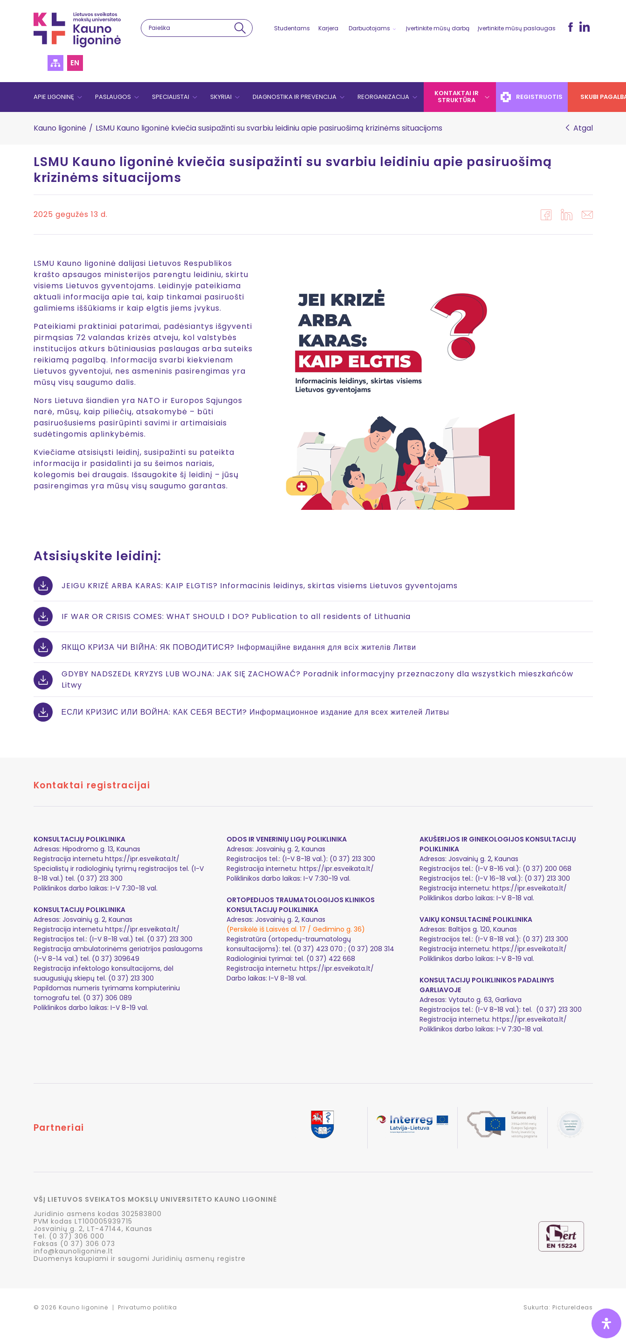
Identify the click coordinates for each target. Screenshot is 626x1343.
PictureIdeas (572, 1307)
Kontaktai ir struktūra (456, 96)
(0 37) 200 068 (547, 868)
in (566, 214)
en (74, 63)
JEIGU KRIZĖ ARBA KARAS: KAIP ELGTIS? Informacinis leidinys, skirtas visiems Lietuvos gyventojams (260, 585)
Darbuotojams (369, 28)
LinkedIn (584, 26)
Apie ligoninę (54, 96)
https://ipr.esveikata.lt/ (142, 858)
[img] (606, 1323)
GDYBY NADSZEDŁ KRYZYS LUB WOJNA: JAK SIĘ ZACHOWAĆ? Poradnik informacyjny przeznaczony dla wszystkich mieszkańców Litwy (317, 679)
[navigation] (313, 97)
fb (570, 27)
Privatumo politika (147, 1307)
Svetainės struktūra (55, 63)
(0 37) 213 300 (547, 878)
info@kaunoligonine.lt (73, 1251)
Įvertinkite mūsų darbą (437, 28)
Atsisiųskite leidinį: (97, 556)
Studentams (292, 28)
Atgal (583, 128)
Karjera (328, 28)
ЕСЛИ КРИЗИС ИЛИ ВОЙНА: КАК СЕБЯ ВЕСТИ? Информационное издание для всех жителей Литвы (256, 712)
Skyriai (221, 96)
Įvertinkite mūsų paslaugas (517, 28)
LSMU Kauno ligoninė (77, 30)
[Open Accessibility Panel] (606, 1323)
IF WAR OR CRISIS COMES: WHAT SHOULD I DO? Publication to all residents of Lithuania (236, 616)
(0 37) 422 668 (330, 958)
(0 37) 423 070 (318, 948)
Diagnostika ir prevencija (295, 96)
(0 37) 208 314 (371, 948)
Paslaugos (113, 96)
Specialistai (170, 96)
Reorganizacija (383, 96)
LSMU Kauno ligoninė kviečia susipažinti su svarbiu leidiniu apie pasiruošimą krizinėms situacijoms (293, 169)
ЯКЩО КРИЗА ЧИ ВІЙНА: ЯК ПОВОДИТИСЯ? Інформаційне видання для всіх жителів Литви (239, 647)
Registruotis (532, 97)
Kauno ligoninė (60, 128)
